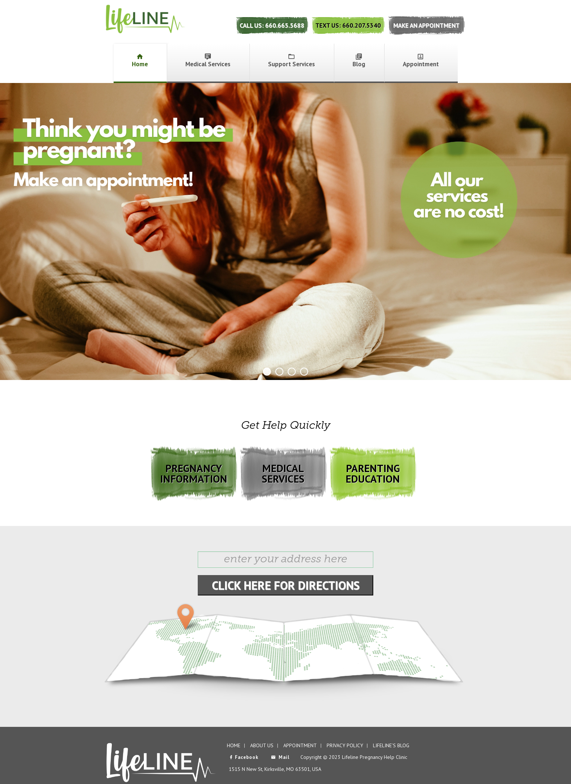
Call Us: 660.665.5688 (272, 25)
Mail (280, 757)
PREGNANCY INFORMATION (193, 473)
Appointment (421, 60)
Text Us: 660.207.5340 (348, 25)
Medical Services (208, 60)
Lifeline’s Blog (391, 745)
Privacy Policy (345, 745)
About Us (261, 745)
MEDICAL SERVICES (283, 473)
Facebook (244, 757)
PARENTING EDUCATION (373, 473)
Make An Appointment (426, 25)
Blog (359, 60)
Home (140, 60)
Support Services (291, 60)
